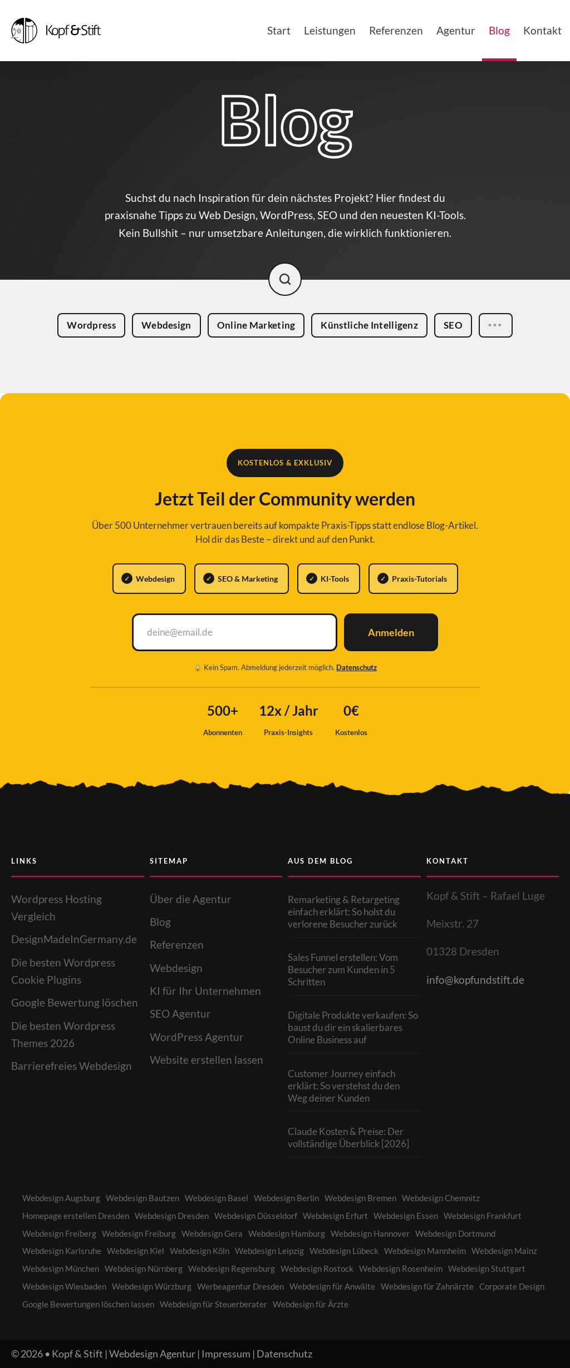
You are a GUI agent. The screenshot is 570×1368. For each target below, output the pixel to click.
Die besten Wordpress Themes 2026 (63, 1034)
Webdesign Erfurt (335, 1216)
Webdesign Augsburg (61, 1198)
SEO (458, 326)
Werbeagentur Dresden (240, 1286)
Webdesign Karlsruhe (61, 1251)
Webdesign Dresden (172, 1216)
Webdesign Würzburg (151, 1286)
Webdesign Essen (406, 1216)
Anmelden (391, 632)
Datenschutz (356, 667)
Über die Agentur (191, 899)
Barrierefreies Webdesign (71, 1065)
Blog (499, 30)
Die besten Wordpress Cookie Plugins (63, 971)
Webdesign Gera (212, 1233)
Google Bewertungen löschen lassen (88, 1304)
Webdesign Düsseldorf (255, 1216)
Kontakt (542, 30)
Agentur (455, 30)
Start (279, 30)
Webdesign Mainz (504, 1251)
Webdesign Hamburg (286, 1233)
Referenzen (396, 30)
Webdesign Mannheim (425, 1251)
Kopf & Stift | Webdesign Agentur (123, 1353)
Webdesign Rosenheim (401, 1268)
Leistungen (330, 30)
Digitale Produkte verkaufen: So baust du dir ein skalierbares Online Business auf (353, 1027)
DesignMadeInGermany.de (74, 939)
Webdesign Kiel (135, 1251)
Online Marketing (261, 325)
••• (495, 326)
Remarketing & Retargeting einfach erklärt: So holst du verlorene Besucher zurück (344, 912)
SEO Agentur (180, 1013)
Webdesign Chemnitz (441, 1198)
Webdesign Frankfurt (483, 1216)
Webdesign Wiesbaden (64, 1286)
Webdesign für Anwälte (332, 1286)
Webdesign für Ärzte (310, 1304)
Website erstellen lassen (206, 1059)
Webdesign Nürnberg (144, 1268)
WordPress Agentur (197, 1036)
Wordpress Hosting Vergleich (56, 908)
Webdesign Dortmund (455, 1233)
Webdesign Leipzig (269, 1251)
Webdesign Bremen (360, 1198)
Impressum (226, 1353)
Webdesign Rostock (317, 1268)
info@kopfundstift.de (475, 979)
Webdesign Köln (199, 1251)
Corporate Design (511, 1286)
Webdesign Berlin (286, 1198)
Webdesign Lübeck (344, 1251)
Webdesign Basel (216, 1198)
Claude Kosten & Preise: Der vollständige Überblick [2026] (348, 1137)
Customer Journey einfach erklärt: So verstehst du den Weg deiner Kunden (344, 1086)
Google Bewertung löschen (74, 1002)
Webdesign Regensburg (231, 1268)
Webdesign (171, 325)
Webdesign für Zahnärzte (427, 1286)
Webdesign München (60, 1268)
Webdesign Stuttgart (486, 1268)
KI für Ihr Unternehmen (205, 990)
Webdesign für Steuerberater (213, 1304)
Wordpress (96, 325)
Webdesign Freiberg (59, 1233)
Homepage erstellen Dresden (75, 1216)
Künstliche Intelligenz (374, 325)
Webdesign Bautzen (142, 1198)
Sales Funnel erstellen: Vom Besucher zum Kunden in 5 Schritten (343, 969)
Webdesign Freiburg (139, 1233)
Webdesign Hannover (370, 1233)
